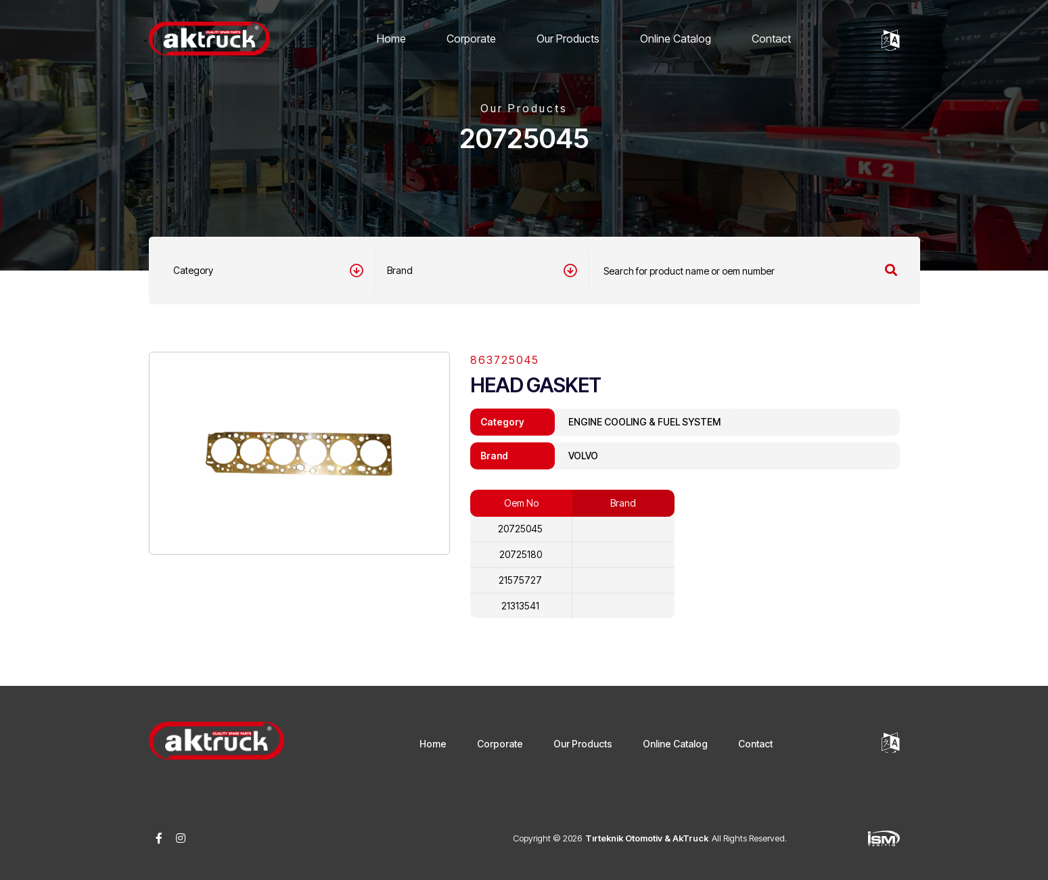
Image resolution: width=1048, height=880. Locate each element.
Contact (771, 38)
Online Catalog (675, 38)
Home (391, 38)
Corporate (471, 38)
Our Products (568, 38)
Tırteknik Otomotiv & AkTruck (646, 838)
